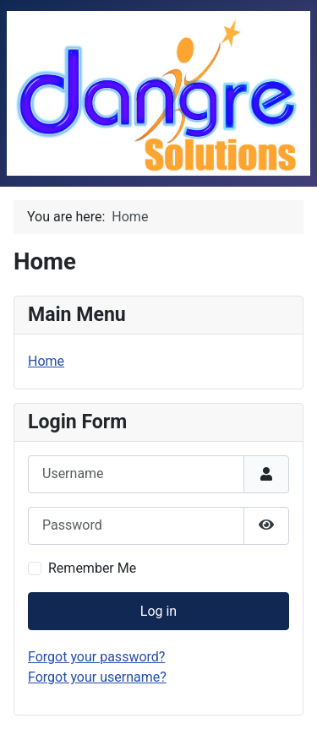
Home (46, 361)
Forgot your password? (96, 657)
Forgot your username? (97, 677)
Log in (158, 611)
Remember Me (92, 568)
